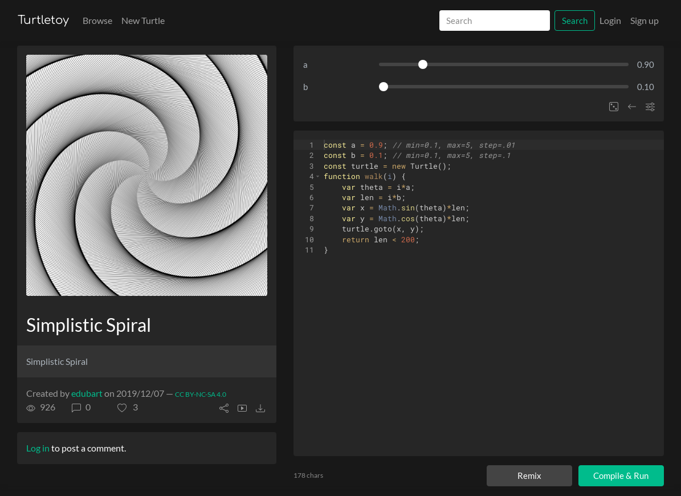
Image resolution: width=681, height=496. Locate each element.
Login (610, 20)
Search (575, 20)
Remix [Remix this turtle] (529, 475)
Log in (38, 447)
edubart (87, 393)
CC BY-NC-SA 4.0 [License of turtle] (200, 394)
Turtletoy (43, 20)
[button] (127, 407)
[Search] (494, 20)
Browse (97, 20)
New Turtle (143, 20)
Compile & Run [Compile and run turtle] (621, 475)
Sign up (644, 20)
